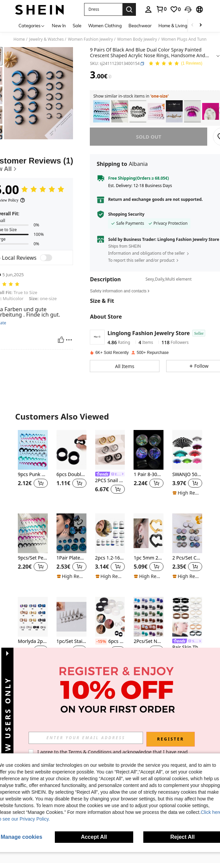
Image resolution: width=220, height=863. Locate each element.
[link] (161, 9)
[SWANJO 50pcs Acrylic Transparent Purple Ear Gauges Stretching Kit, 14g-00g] (187, 450)
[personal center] (148, 9)
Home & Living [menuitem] (172, 25)
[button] (103, 9)
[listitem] (101, 111)
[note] (187, 493)
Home (19, 39)
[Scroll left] (192, 25)
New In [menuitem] (59, 25)
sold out (148, 136)
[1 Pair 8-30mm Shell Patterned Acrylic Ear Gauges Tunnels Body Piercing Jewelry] (148, 450)
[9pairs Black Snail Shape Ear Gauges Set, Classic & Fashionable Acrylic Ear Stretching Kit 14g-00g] (138, 111)
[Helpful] (61, 340)
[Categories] (31, 25)
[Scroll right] (200, 25)
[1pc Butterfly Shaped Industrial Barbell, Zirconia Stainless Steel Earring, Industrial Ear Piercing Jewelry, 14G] (174, 111)
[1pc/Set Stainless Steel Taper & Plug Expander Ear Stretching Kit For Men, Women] (71, 617)
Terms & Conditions (98, 752)
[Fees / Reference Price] (110, 76)
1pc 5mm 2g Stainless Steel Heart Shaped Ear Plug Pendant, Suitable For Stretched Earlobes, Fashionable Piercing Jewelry (148, 558)
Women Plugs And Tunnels (186, 39)
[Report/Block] (69, 340)
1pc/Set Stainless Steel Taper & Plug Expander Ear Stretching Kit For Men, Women (71, 641)
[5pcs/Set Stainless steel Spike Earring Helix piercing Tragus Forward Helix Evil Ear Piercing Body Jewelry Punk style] (210, 111)
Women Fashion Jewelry (90, 39)
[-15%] (101, 642)
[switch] (46, 257)
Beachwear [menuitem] (140, 25)
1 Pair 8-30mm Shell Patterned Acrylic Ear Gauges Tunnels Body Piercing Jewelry (148, 474)
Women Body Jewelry (137, 39)
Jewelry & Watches (46, 39)
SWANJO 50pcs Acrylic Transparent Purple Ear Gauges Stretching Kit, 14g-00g (187, 474)
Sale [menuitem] (77, 25)
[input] (94, 738)
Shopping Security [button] (126, 214)
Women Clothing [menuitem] (105, 25)
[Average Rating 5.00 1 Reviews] (175, 64)
